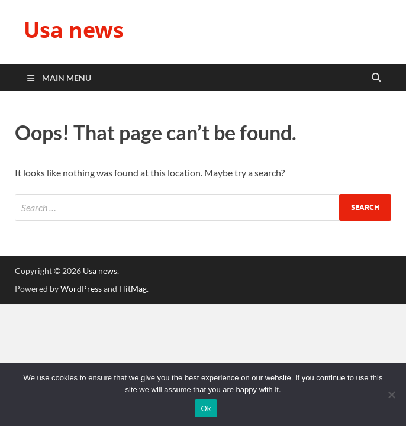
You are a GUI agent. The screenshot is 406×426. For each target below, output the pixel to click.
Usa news (74, 29)
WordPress (81, 288)
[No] (391, 395)
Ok (206, 408)
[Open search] (376, 78)
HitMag (133, 288)
